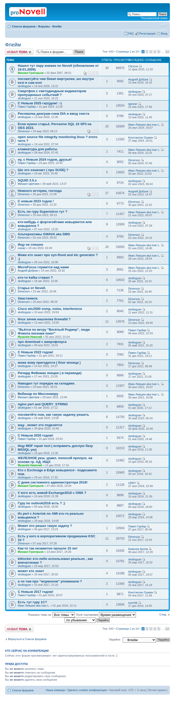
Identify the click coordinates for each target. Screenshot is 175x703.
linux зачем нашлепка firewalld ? (44, 319)
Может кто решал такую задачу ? (45, 526)
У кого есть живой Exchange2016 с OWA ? (52, 493)
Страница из (127, 51)
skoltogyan (24, 86)
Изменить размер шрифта (163, 25)
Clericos (133, 66)
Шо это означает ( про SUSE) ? (43, 170)
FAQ (131, 33)
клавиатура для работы (37, 149)
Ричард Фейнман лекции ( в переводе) (49, 373)
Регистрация (147, 33)
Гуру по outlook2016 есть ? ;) (41, 503)
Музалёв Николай (30, 336)
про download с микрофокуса (42, 342)
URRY (132, 482)
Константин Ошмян (140, 137)
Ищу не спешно (30, 244)
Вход (164, 33)
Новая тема (19, 52)
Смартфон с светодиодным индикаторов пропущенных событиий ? (52, 93)
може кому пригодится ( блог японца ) (49, 362)
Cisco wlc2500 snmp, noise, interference (50, 309)
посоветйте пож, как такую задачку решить (53, 414)
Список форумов (24, 26)
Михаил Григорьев (31, 72)
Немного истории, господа (40, 191)
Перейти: (115, 639)
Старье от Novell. (32, 288)
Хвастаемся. (28, 298)
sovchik (132, 602)
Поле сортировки (106, 614)
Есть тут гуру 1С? (32, 602)
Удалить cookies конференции (87, 690)
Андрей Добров (138, 79)
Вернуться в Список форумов (27, 639)
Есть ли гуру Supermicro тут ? (42, 211)
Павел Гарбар (27, 106)
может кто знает (31, 571)
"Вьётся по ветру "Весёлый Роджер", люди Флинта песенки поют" (54, 331)
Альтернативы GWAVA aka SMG (44, 234)
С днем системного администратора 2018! (53, 482)
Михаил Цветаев (28, 183)
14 (167, 51)
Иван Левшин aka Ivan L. (144, 124)
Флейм (57, 26)
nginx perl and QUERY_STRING (43, 404)
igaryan (132, 103)
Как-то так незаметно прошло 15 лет (48, 548)
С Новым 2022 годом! (35, 352)
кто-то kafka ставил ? (35, 277)
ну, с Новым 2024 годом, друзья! (45, 159)
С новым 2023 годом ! (36, 201)
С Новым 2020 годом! (35, 435)
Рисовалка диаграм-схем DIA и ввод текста (53, 113)
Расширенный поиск (154, 18)
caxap (21, 247)
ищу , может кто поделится (40, 425)
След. (163, 614)
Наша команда (55, 690)
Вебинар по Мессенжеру (38, 394)
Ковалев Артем (138, 548)
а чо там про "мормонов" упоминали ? (50, 581)
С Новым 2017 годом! (35, 592)
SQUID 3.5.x (27, 180)
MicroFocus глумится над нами (43, 267)
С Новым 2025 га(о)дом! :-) (40, 103)
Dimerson (24, 131)
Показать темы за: (51, 614)
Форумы (44, 26)
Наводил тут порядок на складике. (46, 383)
